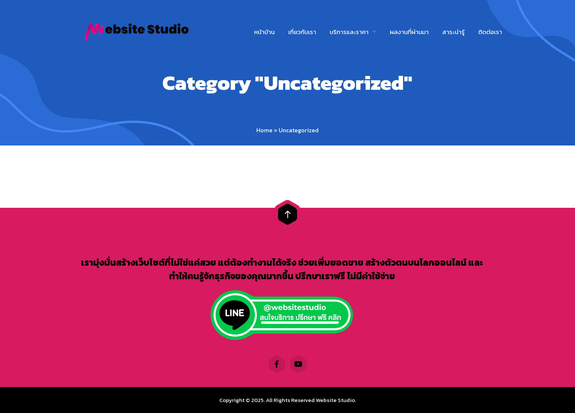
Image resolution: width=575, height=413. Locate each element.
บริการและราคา (349, 32)
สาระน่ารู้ (453, 32)
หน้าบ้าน (264, 32)
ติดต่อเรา (490, 32)
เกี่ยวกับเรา (302, 32)
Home (264, 130)
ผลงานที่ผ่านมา (409, 32)
